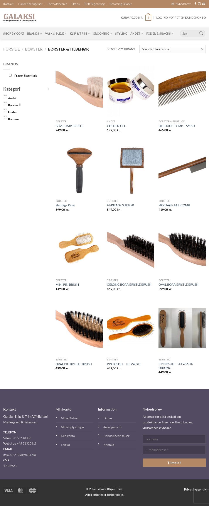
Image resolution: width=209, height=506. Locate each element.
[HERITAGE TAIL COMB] (182, 168)
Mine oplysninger (72, 427)
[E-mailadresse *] (174, 450)
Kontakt (8, 4)
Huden (12, 112)
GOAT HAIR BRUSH (69, 126)
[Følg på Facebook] (195, 3)
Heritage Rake (65, 205)
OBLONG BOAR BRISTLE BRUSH (129, 284)
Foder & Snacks (160, 33)
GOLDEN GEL (116, 126)
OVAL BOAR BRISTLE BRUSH (178, 284)
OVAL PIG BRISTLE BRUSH (74, 364)
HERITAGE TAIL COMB (174, 205)
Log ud (65, 445)
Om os (76, 4)
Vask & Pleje (56, 33)
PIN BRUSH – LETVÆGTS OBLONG (175, 366)
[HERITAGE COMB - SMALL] (182, 89)
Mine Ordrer (69, 418)
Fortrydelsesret (57, 4)
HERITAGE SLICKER (120, 205)
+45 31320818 (27, 443)
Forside (11, 49)
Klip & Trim (80, 33)
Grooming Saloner (121, 4)
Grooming (102, 33)
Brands (34, 33)
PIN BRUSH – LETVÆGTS (124, 364)
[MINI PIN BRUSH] (79, 248)
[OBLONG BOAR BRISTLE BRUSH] (130, 248)
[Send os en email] (203, 3)
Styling (121, 33)
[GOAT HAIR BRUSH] (79, 89)
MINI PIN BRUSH (67, 284)
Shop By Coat (13, 33)
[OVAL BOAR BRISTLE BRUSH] (182, 248)
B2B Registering (95, 4)
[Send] (201, 33)
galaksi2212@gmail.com (19, 455)
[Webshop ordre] (172, 49)
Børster (34, 49)
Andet (136, 33)
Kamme (13, 119)
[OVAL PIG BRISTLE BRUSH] (79, 327)
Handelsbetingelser (30, 4)
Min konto (68, 436)
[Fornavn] (174, 439)
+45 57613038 (21, 438)
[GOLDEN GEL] (130, 89)
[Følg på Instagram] (199, 3)
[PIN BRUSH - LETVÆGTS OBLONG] (182, 327)
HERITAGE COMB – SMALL (177, 126)
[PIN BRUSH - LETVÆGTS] (130, 327)
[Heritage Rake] (79, 168)
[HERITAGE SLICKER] (130, 168)
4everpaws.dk (112, 427)
